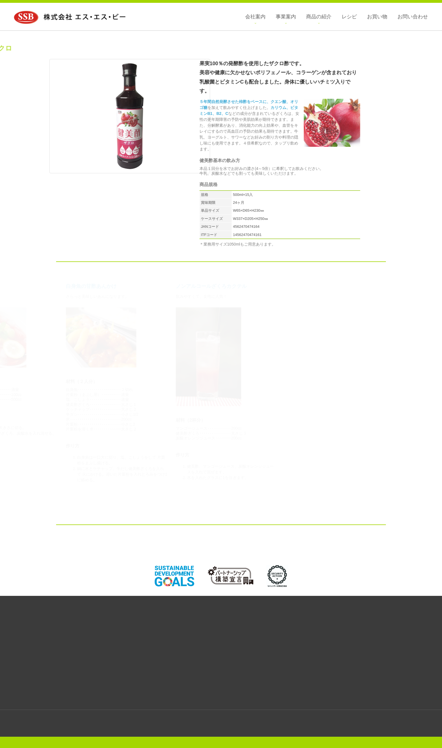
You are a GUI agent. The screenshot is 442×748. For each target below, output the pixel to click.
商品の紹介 (15, 623)
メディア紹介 (330, 641)
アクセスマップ (331, 692)
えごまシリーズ (17, 653)
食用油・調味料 (17, 647)
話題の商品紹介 (15, 682)
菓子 (17, 635)
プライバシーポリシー (330, 647)
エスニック (17, 671)
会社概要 (330, 629)
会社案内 (330, 623)
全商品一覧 (15, 629)
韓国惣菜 (17, 665)
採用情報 (330, 635)
